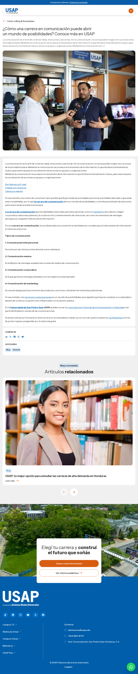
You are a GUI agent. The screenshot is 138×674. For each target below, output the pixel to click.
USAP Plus (8, 652)
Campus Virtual (10, 638)
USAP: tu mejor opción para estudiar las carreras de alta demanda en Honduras (55, 476)
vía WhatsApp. (116, 317)
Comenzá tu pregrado (78, 2)
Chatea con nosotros (15, 187)
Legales (68, 666)
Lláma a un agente (14, 191)
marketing (98, 211)
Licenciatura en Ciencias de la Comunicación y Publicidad (95, 307)
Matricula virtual (10, 631)
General (16, 349)
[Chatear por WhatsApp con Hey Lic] (131, 667)
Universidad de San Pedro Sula (26, 307)
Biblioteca (8, 645)
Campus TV (8, 624)
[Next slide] (74, 492)
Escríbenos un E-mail (15, 184)
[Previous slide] (64, 492)
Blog (8, 349)
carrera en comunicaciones (38, 297)
